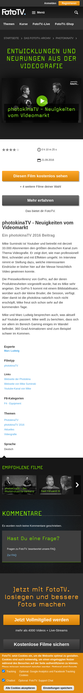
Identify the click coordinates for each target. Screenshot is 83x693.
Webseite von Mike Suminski (20, 383)
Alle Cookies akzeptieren (20, 688)
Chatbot (10, 680)
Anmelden (50, 3)
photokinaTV (64, 38)
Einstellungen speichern (57, 688)
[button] (42, 101)
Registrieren (69, 3)
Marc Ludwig (11, 350)
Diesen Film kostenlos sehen (40, 176)
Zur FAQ (11, 555)
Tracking (11, 671)
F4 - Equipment (12, 403)
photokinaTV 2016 (14, 424)
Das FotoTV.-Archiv (37, 38)
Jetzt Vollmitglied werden (41, 619)
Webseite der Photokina (17, 379)
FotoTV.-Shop (64, 24)
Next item (77, 484)
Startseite (11, 38)
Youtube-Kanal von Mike (17, 388)
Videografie (10, 434)
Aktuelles (9, 429)
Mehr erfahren (40, 200)
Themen (9, 24)
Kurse (24, 24)
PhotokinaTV (11, 420)
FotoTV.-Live (41, 24)
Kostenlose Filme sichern (41, 644)
